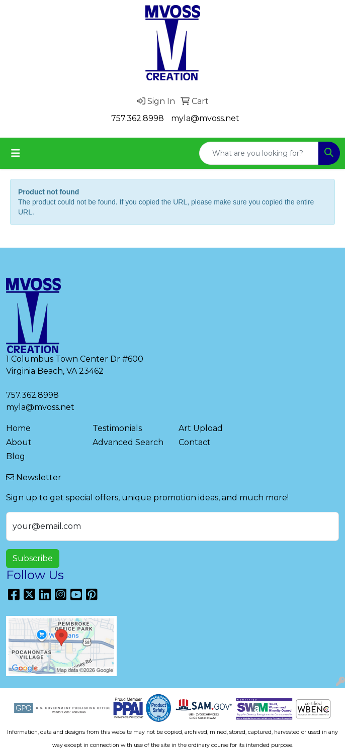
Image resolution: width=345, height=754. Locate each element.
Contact (195, 442)
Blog (15, 456)
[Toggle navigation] (15, 153)
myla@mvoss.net (205, 118)
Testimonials (117, 428)
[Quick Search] (259, 153)
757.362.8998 (137, 118)
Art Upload (201, 428)
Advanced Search (128, 442)
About (19, 442)
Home (18, 428)
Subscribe (33, 558)
